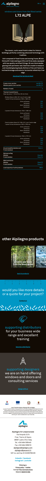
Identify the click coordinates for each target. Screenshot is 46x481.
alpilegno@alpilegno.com (23, 448)
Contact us (23, 301)
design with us (23, 389)
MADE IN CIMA (26, 472)
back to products (23, 273)
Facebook (27, 458)
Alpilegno (10, 4)
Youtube (27, 461)
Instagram (19, 461)
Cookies (28, 467)
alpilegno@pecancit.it (23, 450)
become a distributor (23, 347)
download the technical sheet (23, 76)
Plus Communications (26, 470)
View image (23, 46)
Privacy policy (20, 467)
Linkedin (18, 458)
